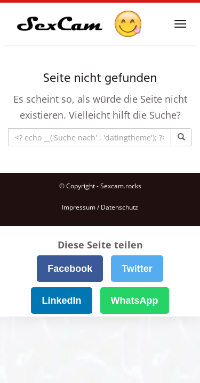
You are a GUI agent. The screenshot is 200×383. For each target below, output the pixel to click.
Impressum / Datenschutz (100, 207)
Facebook (69, 268)
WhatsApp (134, 300)
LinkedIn (61, 300)
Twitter (137, 268)
